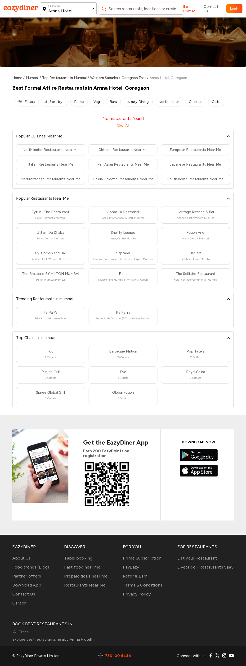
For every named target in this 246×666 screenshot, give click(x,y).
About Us (21, 558)
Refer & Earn (135, 576)
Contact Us (211, 8)
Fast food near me (82, 567)
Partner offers (26, 576)
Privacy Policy (137, 594)
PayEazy (131, 567)
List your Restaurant (197, 558)
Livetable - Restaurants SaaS (205, 567)
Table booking (78, 558)
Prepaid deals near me (85, 576)
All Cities (20, 632)
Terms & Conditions (142, 585)
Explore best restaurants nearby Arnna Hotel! (52, 639)
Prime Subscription (142, 558)
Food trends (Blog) (30, 567)
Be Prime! (189, 8)
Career (19, 603)
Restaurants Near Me (85, 585)
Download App (26, 585)
